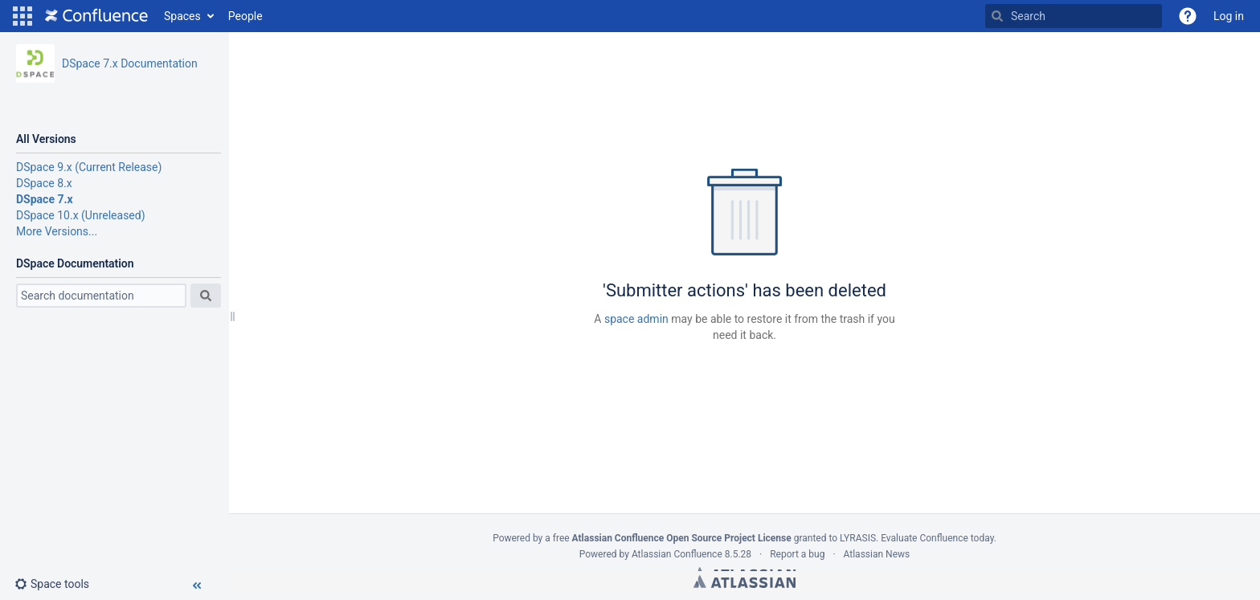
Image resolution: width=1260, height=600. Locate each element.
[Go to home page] (96, 16)
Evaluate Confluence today (937, 538)
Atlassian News (877, 554)
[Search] (997, 16)
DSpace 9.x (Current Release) (89, 167)
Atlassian (744, 581)
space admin (636, 318)
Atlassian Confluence (677, 554)
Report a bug (797, 554)
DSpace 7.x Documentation (130, 63)
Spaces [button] (182, 16)
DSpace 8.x (44, 183)
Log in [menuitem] (1228, 16)
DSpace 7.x (44, 199)
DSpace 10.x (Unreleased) (80, 215)
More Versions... (56, 231)
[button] (22, 16)
